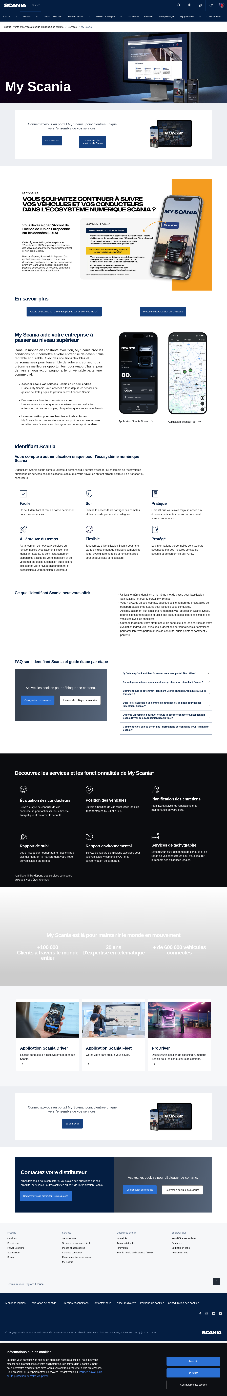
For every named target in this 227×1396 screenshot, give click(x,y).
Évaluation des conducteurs (45, 809)
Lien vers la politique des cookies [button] (80, 708)
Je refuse (193, 1373)
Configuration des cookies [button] (37, 708)
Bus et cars (13, 1251)
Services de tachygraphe (174, 854)
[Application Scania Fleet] (114, 1043)
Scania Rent (13, 1261)
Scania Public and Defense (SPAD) (135, 1261)
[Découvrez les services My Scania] (92, 142)
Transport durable (126, 1251)
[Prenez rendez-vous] (163, 311)
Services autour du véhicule (76, 1251)
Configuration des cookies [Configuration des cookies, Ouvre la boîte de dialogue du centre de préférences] (193, 1384)
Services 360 (69, 1247)
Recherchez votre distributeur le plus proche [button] (45, 1204)
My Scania (67, 1270)
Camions (12, 1247)
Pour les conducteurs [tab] (127, 595)
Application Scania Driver (134, 421)
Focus (10, 1265)
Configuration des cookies (183, 1311)
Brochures (177, 1251)
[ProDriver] (179, 1043)
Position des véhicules (106, 809)
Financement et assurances (76, 1265)
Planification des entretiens (176, 807)
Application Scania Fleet (182, 421)
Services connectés (72, 1261)
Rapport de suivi (35, 854)
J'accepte (193, 1361)
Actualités (122, 1247)
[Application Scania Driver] (48, 1043)
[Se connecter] (52, 140)
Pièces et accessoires (73, 1256)
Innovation (122, 1256)
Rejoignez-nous (180, 1261)
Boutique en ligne (181, 1256)
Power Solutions (15, 1256)
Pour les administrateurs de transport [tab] (163, 595)
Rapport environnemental (109, 854)
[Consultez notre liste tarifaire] (64, 311)
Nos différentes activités (184, 1247)
